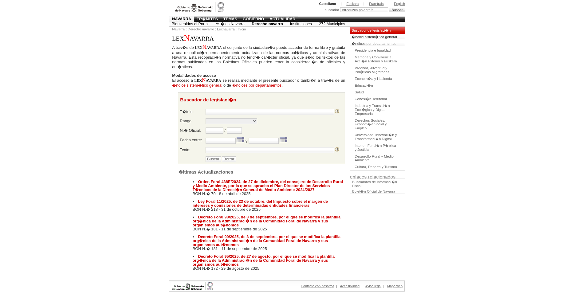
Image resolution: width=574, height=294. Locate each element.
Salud (359, 92)
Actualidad (282, 19)
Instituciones (301, 24)
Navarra (181, 19)
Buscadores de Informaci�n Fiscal (374, 184)
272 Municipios (332, 24)
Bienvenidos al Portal (190, 24)
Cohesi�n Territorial (371, 99)
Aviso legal (373, 286)
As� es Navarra (230, 24)
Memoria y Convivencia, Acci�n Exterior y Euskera (376, 59)
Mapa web (395, 286)
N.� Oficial (190, 130)
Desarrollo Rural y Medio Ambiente (374, 158)
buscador (332, 10)
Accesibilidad (350, 286)
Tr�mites (207, 19)
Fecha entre (190, 140)
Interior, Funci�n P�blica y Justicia (375, 147)
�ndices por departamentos (374, 43)
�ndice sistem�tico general (374, 37)
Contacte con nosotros (317, 286)
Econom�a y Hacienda (373, 78)
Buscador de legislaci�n (371, 30)
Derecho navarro (267, 24)
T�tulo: (187, 111)
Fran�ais (376, 4)
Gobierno (253, 19)
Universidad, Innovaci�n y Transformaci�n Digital (376, 137)
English (399, 4)
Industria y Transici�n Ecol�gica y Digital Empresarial (372, 110)
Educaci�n (364, 85)
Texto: (185, 149)
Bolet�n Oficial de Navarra (373, 191)
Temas (230, 19)
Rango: (186, 121)
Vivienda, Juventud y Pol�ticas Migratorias (372, 70)
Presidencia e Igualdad (373, 50)
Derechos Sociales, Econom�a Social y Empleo (371, 124)
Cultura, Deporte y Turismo (376, 167)
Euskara (352, 4)
